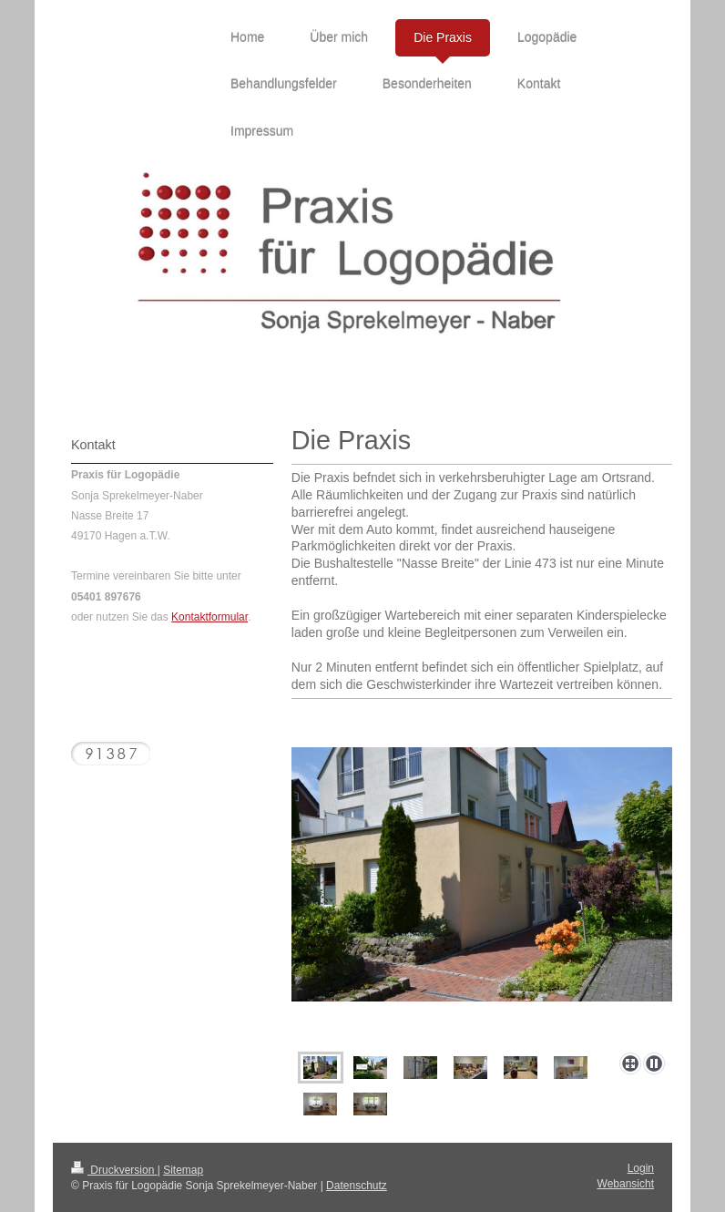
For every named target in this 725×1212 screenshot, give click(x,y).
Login (641, 1168)
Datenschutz (356, 1185)
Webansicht (625, 1183)
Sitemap (183, 1170)
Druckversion (114, 1170)
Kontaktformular (209, 617)
